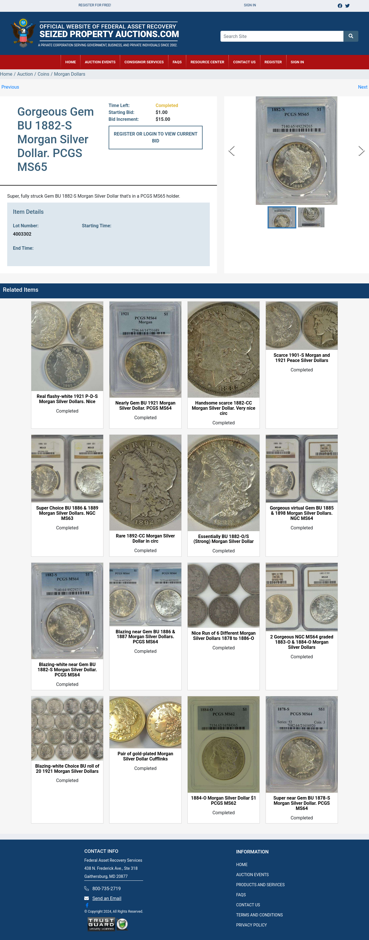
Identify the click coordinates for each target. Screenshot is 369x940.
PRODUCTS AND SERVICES (260, 884)
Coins (43, 74)
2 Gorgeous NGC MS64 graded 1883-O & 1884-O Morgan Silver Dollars (301, 642)
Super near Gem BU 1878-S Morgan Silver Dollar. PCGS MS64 (301, 803)
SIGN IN (297, 62)
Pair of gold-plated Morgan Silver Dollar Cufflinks (145, 756)
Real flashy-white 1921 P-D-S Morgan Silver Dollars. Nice (67, 399)
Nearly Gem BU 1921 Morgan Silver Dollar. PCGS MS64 (146, 406)
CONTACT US (244, 62)
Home (6, 74)
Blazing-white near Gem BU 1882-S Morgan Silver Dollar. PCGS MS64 (67, 670)
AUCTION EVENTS (100, 62)
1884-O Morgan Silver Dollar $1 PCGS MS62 (223, 801)
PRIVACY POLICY (251, 925)
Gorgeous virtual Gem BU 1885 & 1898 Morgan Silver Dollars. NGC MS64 (302, 513)
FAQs (177, 62)
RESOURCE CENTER (207, 62)
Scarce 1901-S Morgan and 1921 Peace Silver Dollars (302, 358)
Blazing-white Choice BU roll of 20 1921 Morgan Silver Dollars (67, 769)
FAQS (241, 895)
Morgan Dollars (69, 74)
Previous (10, 87)
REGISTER (273, 62)
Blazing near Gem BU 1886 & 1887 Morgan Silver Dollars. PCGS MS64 (145, 637)
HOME (70, 62)
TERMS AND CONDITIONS (259, 915)
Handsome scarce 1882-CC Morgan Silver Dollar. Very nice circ (223, 408)
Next (363, 87)
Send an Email (106, 898)
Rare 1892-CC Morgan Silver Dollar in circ (145, 538)
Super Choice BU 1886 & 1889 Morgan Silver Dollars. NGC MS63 (67, 513)
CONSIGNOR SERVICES (144, 62)
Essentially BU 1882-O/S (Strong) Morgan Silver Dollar (223, 539)
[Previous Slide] (231, 151)
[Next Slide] (361, 151)
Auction (25, 74)
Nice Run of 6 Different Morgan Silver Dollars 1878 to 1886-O (223, 636)
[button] (282, 217)
